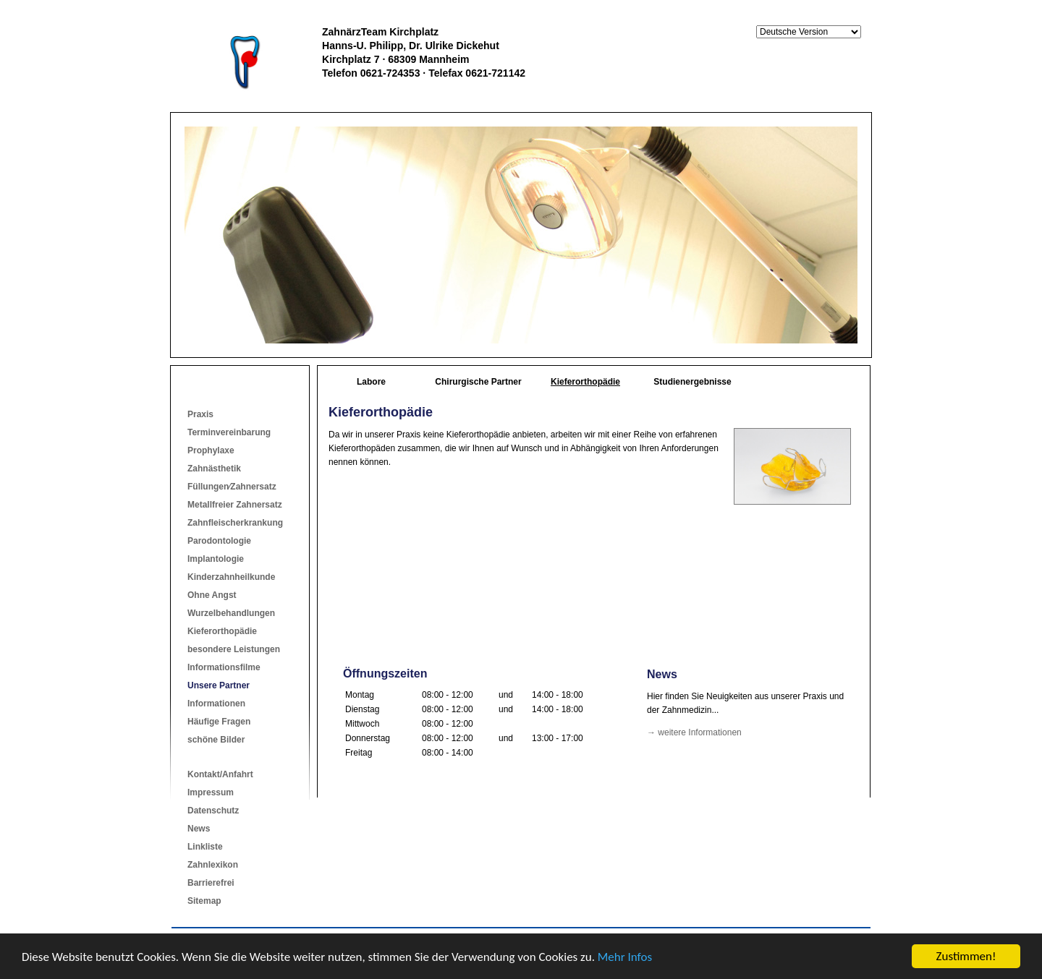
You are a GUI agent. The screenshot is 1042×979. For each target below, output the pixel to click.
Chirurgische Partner (478, 382)
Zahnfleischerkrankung (235, 523)
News (198, 829)
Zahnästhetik (214, 468)
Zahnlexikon (212, 865)
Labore (371, 382)
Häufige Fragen (218, 722)
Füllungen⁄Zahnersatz (231, 487)
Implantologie (215, 559)
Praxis (200, 414)
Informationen (216, 703)
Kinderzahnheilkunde (231, 577)
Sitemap (204, 901)
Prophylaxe (210, 450)
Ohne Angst (212, 595)
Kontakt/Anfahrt (220, 774)
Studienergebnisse (692, 382)
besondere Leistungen (233, 649)
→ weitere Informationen (694, 732)
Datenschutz (213, 810)
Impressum (210, 792)
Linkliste (205, 847)
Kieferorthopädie (222, 631)
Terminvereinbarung (229, 432)
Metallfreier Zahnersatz (234, 505)
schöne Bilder (216, 740)
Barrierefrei (210, 883)
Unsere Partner (218, 685)
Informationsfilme (223, 667)
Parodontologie (219, 541)
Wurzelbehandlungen (231, 613)
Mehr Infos (625, 957)
